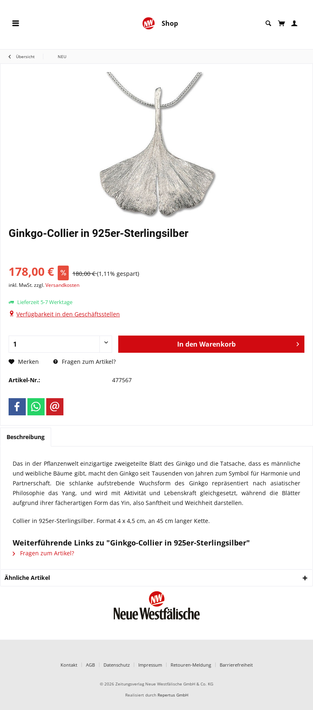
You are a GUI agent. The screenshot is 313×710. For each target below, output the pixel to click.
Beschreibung (26, 437)
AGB (90, 665)
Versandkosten (62, 285)
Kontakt (69, 665)
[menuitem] (15, 23)
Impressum (150, 665)
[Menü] (15, 23)
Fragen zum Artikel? (84, 361)
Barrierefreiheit (236, 665)
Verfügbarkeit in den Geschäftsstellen (68, 314)
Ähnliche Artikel (27, 578)
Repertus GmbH (173, 695)
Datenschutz (117, 665)
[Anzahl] (60, 344)
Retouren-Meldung (191, 665)
